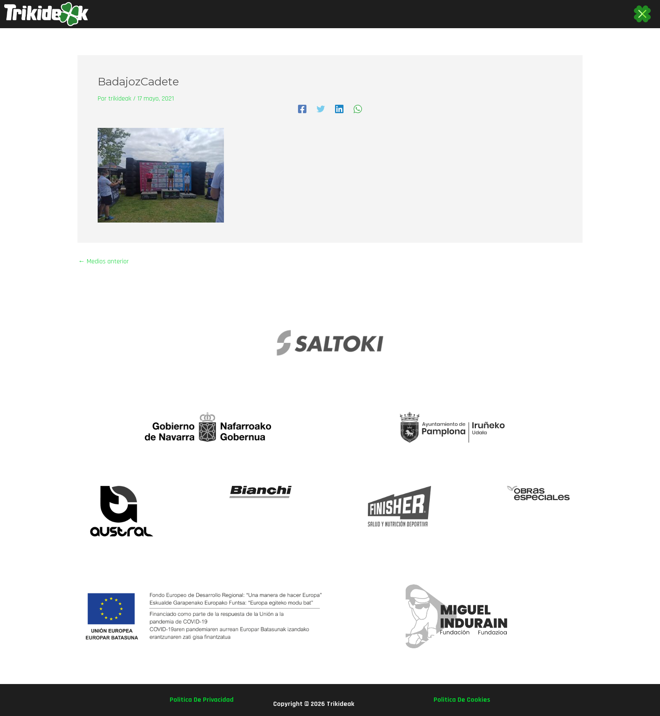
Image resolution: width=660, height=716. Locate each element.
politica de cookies (462, 699)
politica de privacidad (202, 699)
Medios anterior (103, 261)
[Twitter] (321, 108)
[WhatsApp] (358, 108)
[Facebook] (302, 108)
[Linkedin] (339, 108)
